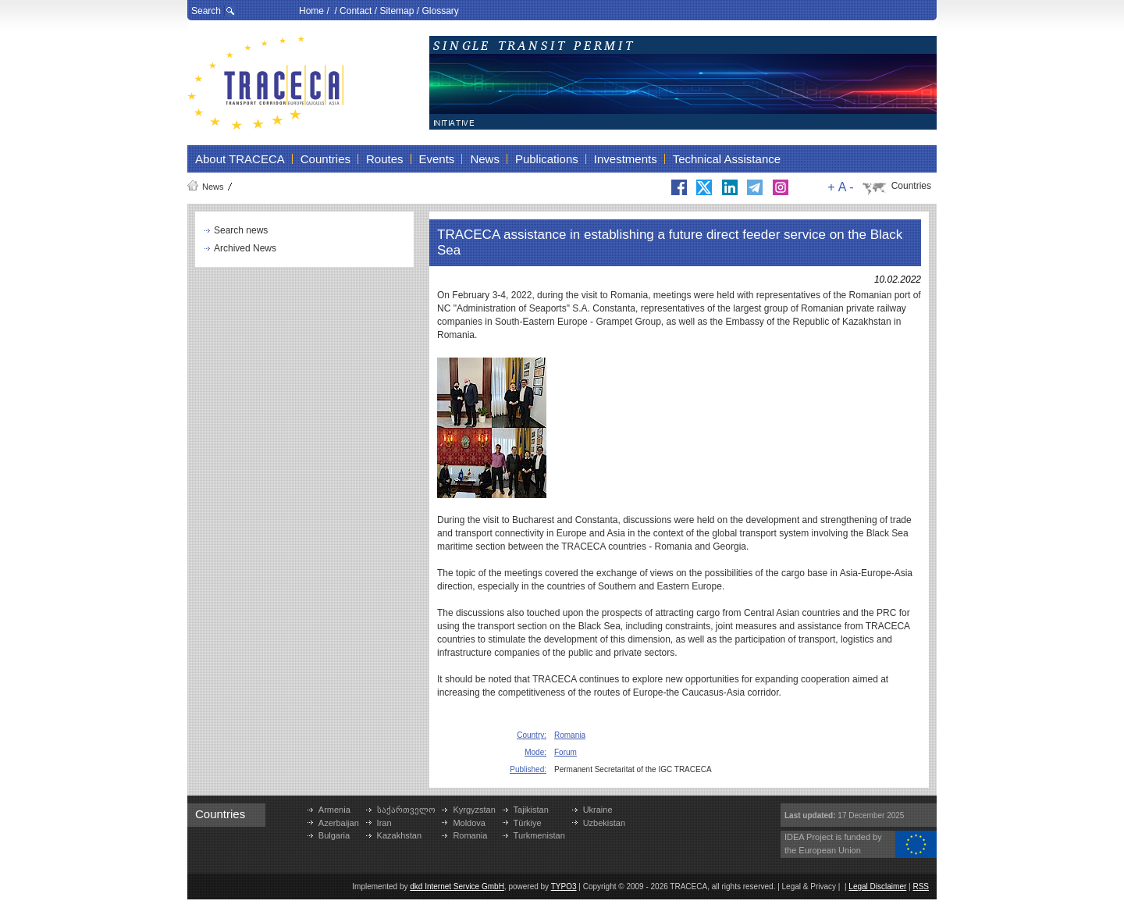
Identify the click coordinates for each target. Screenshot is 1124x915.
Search (206, 10)
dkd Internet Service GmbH (457, 886)
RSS (920, 886)
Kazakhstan (399, 835)
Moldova (469, 823)
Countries (911, 185)
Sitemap (396, 10)
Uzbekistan (604, 823)
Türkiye (528, 823)
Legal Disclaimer (877, 886)
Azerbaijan (338, 823)
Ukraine (598, 809)
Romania (569, 735)
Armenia (334, 809)
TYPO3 (564, 886)
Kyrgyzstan (474, 809)
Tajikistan (531, 809)
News (213, 186)
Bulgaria (334, 835)
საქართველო (406, 809)
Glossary (440, 10)
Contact (356, 10)
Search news (241, 230)
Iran (384, 823)
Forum (565, 752)
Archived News (245, 248)
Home (311, 10)
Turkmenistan (539, 835)
